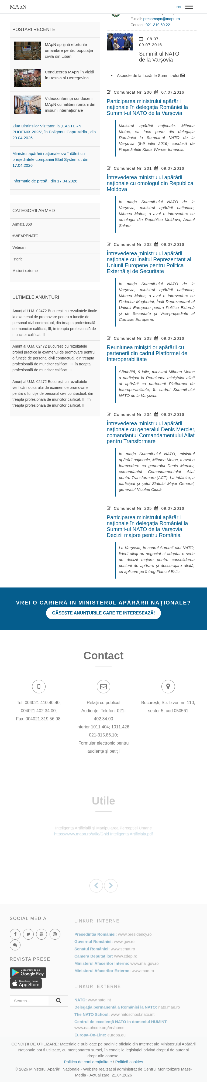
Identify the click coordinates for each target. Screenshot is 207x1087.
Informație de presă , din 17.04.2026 (44, 181)
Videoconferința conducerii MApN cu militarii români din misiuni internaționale (70, 104)
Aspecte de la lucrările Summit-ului (151, 75)
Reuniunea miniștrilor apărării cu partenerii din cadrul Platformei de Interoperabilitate (147, 353)
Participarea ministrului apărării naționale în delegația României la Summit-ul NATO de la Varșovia (147, 107)
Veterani (19, 247)
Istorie (17, 259)
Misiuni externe (25, 271)
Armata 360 (22, 224)
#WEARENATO (25, 236)
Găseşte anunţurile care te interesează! (103, 613)
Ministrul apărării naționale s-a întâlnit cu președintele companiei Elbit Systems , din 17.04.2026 (50, 159)
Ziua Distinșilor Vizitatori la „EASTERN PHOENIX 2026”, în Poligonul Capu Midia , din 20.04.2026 (54, 132)
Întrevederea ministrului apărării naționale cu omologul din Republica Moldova (150, 183)
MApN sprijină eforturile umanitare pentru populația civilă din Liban (69, 50)
